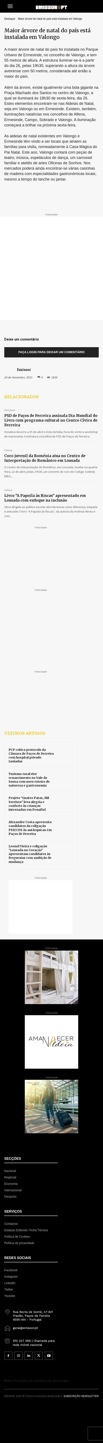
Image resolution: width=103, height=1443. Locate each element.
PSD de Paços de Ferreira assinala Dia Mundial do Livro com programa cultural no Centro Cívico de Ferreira (50, 420)
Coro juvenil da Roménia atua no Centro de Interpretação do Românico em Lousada (44, 458)
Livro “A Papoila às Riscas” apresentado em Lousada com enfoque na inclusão (45, 498)
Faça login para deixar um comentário (51, 352)
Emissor (24, 369)
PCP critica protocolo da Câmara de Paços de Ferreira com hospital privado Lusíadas (31, 755)
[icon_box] (31, 1314)
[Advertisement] (51, 268)
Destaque (9, 18)
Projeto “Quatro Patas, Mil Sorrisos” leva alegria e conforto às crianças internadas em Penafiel (29, 804)
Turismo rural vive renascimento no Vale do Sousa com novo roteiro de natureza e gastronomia (29, 780)
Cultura (8, 450)
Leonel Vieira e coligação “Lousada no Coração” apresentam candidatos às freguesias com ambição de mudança (30, 854)
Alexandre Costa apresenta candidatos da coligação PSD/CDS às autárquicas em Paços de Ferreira (30, 828)
